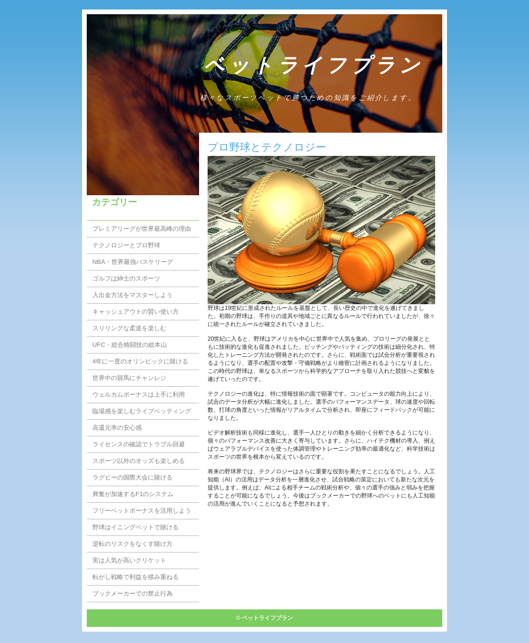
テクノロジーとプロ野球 (126, 245)
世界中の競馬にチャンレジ (129, 377)
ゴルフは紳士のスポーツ (126, 278)
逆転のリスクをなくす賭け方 (132, 543)
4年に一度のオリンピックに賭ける (140, 361)
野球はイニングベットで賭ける (135, 527)
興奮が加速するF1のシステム (132, 494)
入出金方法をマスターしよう (132, 295)
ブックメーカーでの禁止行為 (132, 593)
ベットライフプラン (313, 65)
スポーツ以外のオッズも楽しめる (138, 460)
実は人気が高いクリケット (129, 560)
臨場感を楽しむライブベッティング (141, 411)
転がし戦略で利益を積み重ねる (135, 576)
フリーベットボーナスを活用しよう (141, 510)
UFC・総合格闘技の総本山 (129, 344)
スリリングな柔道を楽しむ (129, 328)
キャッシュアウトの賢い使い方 (135, 311)
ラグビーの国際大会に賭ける (132, 477)
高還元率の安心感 (117, 427)
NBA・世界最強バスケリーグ (132, 261)
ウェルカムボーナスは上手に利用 (138, 394)
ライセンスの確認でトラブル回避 (138, 444)
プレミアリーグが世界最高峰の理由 (141, 228)
